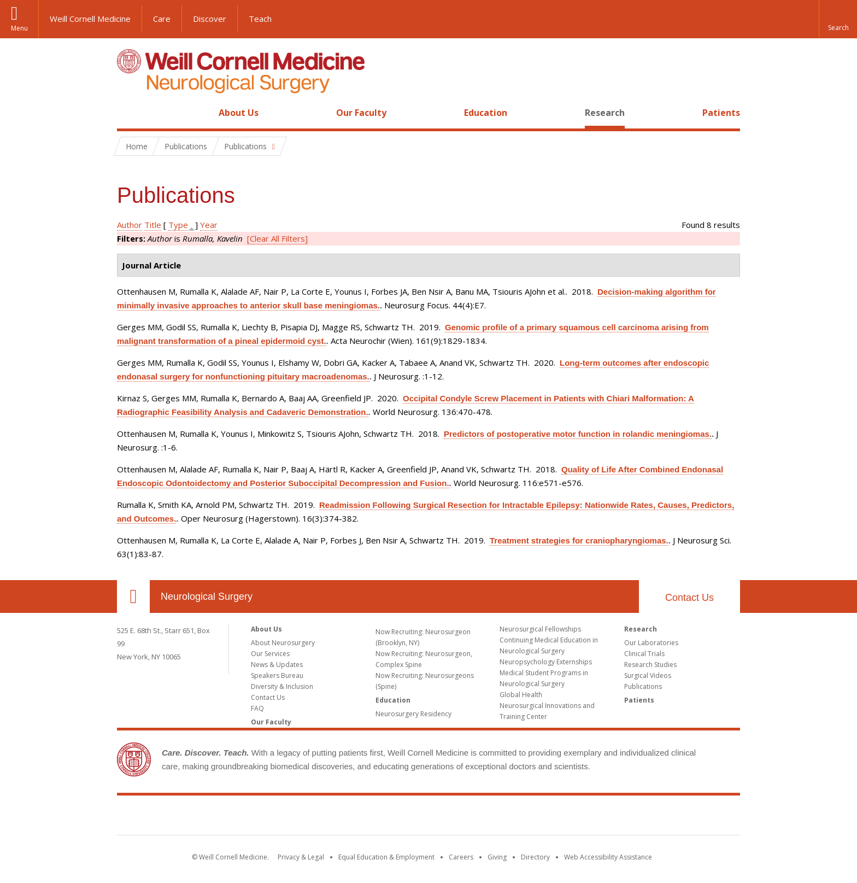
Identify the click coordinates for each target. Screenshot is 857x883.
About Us (239, 113)
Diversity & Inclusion (282, 686)
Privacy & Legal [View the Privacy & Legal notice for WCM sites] (301, 857)
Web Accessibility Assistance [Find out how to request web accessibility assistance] (608, 857)
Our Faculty (361, 113)
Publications (643, 686)
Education (485, 113)
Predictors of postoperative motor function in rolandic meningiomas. (578, 433)
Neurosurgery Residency (413, 713)
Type (178, 224)
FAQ (257, 708)
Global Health (521, 694)
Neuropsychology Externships (546, 661)
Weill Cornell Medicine (90, 18)
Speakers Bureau (277, 675)
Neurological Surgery (207, 596)
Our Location (133, 596)
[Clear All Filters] (277, 238)
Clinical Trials (644, 653)
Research (605, 113)
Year (209, 224)
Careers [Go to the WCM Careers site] (461, 857)
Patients (721, 113)
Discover (209, 18)
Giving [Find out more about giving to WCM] (497, 857)
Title (152, 224)
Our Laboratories (651, 642)
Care (162, 18)
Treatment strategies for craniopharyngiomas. (579, 540)
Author (129, 224)
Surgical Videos (647, 675)
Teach (260, 18)
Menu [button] (19, 28)
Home (129, 112)
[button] (838, 19)
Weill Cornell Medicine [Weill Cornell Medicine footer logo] (428, 817)
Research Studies (650, 664)
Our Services (270, 653)
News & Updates (277, 664)
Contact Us (689, 597)
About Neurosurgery (283, 642)
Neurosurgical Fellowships (540, 629)
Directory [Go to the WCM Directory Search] (535, 857)
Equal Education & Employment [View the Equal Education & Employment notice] (386, 857)
